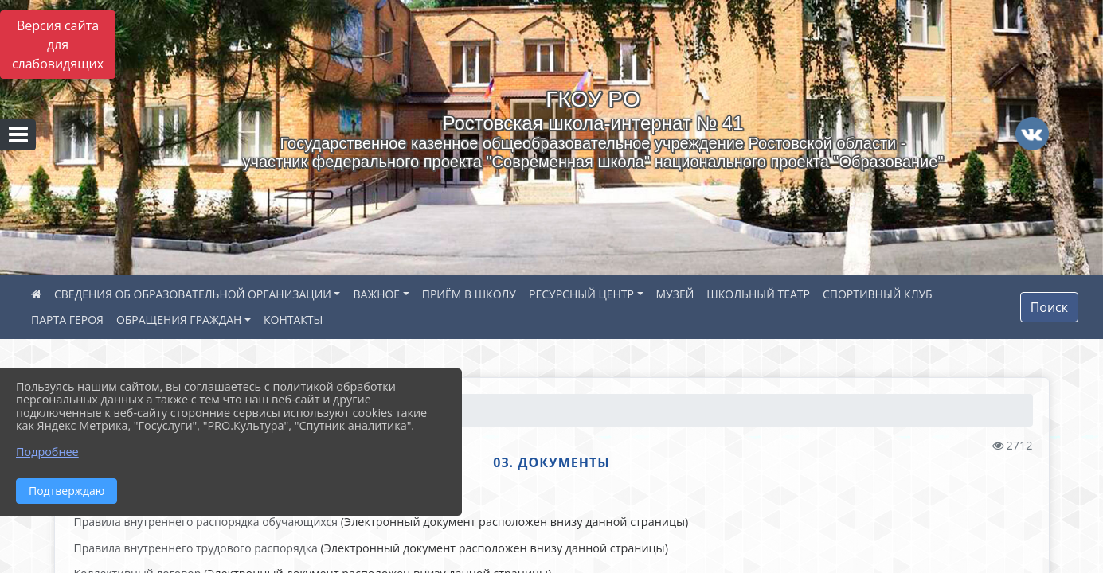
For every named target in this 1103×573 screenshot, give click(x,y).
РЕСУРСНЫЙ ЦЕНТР (581, 294)
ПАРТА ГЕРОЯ (67, 319)
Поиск (1049, 307)
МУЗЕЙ (675, 294)
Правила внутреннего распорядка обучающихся (206, 521)
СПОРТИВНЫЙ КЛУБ (878, 294)
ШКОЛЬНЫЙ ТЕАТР (758, 294)
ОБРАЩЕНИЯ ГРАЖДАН (179, 319)
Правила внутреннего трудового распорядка (196, 547)
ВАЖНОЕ (376, 294)
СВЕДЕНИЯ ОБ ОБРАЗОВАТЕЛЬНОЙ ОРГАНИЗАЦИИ (192, 294)
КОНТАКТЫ (293, 319)
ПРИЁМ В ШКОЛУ (469, 294)
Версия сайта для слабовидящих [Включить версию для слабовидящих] (58, 44)
